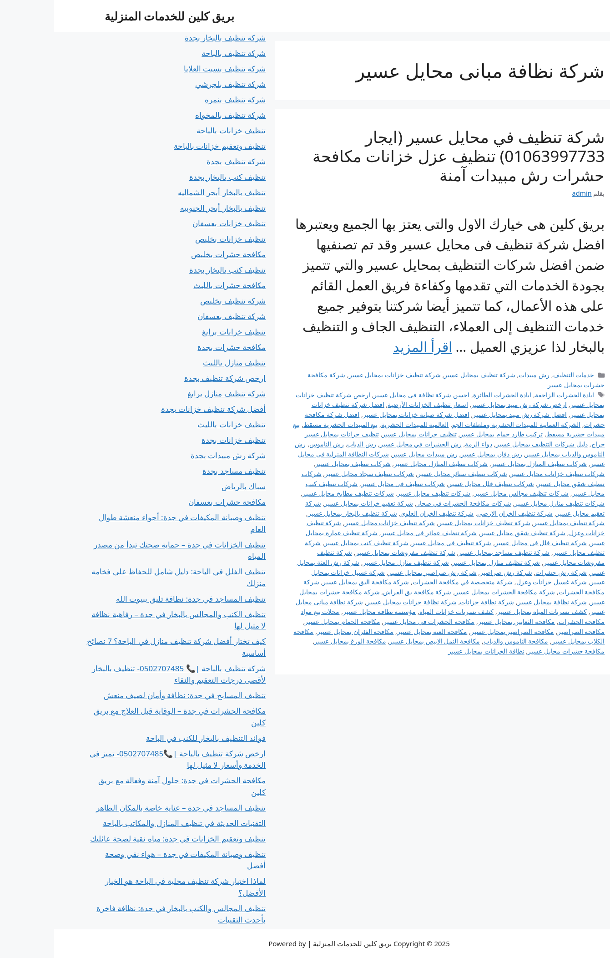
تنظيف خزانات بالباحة (177, 130)
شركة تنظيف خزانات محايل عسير (336, 522)
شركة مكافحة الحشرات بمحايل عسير (451, 592)
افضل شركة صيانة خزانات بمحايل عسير (362, 414)
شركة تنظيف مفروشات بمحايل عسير (351, 552)
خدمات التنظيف (519, 374)
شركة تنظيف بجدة (182, 161)
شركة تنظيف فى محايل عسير (397, 542)
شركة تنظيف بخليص (179, 300)
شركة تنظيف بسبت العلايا (171, 68)
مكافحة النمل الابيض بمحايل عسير (380, 641)
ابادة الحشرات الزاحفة (510, 394)
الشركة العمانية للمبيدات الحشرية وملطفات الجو (462, 424)
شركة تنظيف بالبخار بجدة (171, 37)
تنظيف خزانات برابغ (180, 331)
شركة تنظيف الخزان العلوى (382, 513)
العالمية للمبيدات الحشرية (361, 424)
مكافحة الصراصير (527, 631)
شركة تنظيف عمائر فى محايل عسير (375, 532)
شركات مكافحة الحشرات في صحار (410, 503)
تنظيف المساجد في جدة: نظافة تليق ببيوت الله (137, 598)
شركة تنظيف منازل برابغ (172, 393)
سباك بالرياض (189, 486)
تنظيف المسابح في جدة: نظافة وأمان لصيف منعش (131, 695)
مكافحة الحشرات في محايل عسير (374, 621)
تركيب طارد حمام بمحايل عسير (447, 434)
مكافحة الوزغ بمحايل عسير (296, 641)
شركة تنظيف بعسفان (177, 316)
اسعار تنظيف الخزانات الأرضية (373, 404)
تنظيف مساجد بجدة (180, 471)
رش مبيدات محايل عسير (370, 454)
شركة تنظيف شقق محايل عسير (468, 532)
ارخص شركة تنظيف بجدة (171, 378)
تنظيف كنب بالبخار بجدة (173, 177)
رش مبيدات (479, 374)
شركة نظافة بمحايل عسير (498, 602)
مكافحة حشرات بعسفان (173, 502)
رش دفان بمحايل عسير (437, 454)
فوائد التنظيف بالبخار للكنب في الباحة (152, 738)
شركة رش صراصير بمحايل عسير (378, 572)
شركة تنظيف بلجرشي (176, 84)
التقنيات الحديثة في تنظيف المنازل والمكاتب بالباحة (130, 823)
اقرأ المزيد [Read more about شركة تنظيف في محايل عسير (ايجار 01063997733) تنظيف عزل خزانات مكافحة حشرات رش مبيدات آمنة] (368, 346)
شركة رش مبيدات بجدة (174, 455)
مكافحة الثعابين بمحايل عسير (462, 621)
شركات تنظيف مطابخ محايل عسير (294, 493)
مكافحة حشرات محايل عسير (512, 651)
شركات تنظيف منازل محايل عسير (505, 503)
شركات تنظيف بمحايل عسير (298, 463)
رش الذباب (307, 444)
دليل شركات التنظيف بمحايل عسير (488, 444)
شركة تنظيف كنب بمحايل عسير (312, 542)
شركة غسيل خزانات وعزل (497, 582)
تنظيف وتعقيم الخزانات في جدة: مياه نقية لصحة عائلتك (124, 838)
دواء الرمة (424, 444)
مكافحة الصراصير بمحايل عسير (458, 631)
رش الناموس (272, 444)
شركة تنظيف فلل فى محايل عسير (487, 542)
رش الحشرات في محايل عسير (367, 444)
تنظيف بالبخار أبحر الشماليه (168, 192)
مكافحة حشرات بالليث (175, 285)
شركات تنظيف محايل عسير (379, 493)
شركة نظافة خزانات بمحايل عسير (358, 602)
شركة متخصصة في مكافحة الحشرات (408, 582)
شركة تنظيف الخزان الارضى (461, 513)
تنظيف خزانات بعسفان (175, 223)
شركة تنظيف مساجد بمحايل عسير (449, 552)
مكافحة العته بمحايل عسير (378, 631)
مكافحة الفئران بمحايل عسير (301, 631)
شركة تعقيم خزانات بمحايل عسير (314, 503)
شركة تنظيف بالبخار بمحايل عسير (298, 513)
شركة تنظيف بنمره (181, 99)
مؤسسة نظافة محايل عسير (325, 611)
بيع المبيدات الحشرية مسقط (286, 424)
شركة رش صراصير (452, 572)
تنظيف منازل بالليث (180, 362)
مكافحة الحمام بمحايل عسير (288, 621)
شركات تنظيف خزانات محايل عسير (503, 473)
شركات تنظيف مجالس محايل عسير (467, 493)
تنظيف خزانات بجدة (179, 440)
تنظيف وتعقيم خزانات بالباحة (166, 146)
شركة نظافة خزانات (433, 602)
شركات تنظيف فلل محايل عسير (437, 483)
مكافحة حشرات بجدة (177, 347)
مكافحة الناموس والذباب (461, 641)
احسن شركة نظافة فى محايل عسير (367, 394)
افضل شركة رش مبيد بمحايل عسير (465, 414)
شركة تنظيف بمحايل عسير (425, 374)
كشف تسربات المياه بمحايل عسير (488, 611)
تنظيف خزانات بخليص (176, 238)
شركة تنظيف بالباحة (179, 53)
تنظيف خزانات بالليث (177, 424)
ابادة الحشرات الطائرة (448, 394)
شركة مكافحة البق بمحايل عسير (311, 582)
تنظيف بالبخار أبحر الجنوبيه (169, 208)
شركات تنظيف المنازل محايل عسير (387, 463)
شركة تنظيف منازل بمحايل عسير (442, 562)
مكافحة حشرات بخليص (174, 254)
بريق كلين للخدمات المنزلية (115, 16)
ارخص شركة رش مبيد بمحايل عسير (465, 404)
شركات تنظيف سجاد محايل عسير (315, 473)
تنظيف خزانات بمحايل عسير (365, 434)
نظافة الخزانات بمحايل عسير (432, 651)
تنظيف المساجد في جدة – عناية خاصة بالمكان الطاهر (127, 807)
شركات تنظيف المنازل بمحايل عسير (485, 463)
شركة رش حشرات (507, 572)
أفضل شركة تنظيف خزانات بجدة (159, 409)
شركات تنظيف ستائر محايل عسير (408, 473)
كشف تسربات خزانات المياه (402, 611)
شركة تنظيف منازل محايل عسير (352, 562)
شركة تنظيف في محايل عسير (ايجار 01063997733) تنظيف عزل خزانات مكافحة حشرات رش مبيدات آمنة (404, 156)
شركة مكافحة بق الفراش (363, 592)
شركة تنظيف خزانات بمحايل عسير (341, 374)
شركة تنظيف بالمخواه (176, 115)
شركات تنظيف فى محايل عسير (349, 483)
